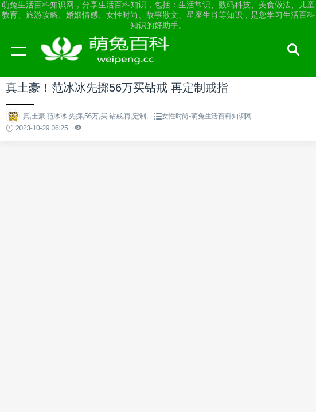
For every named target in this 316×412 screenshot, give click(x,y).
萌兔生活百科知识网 (109, 62)
